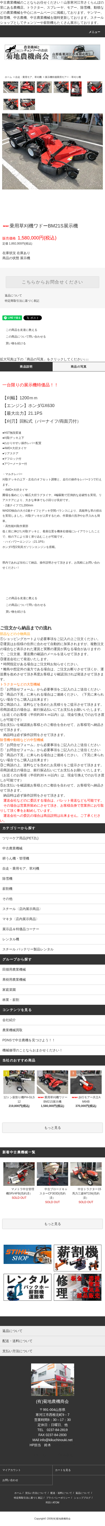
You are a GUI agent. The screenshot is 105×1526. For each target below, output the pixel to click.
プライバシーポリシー (58, 1497)
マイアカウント (11, 1470)
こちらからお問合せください (52, 282)
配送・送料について (61, 1493)
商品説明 (26, 366)
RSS (48, 1502)
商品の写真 (79, 366)
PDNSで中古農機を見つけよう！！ (28, 1040)
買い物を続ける (13, 343)
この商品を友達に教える (18, 330)
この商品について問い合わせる (23, 336)
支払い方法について (36, 1493)
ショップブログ (82, 1497)
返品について (13, 295)
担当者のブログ (63, 1445)
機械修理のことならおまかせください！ (32, 1050)
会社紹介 (9, 1020)
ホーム (8, 77)
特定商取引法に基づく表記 (22, 300)
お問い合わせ (10, 1480)
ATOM (56, 1502)
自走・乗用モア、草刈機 (28, 77)
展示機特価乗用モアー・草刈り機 (63, 77)
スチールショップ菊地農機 (53, 1455)
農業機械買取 (12, 1030)
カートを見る (63, 1470)
